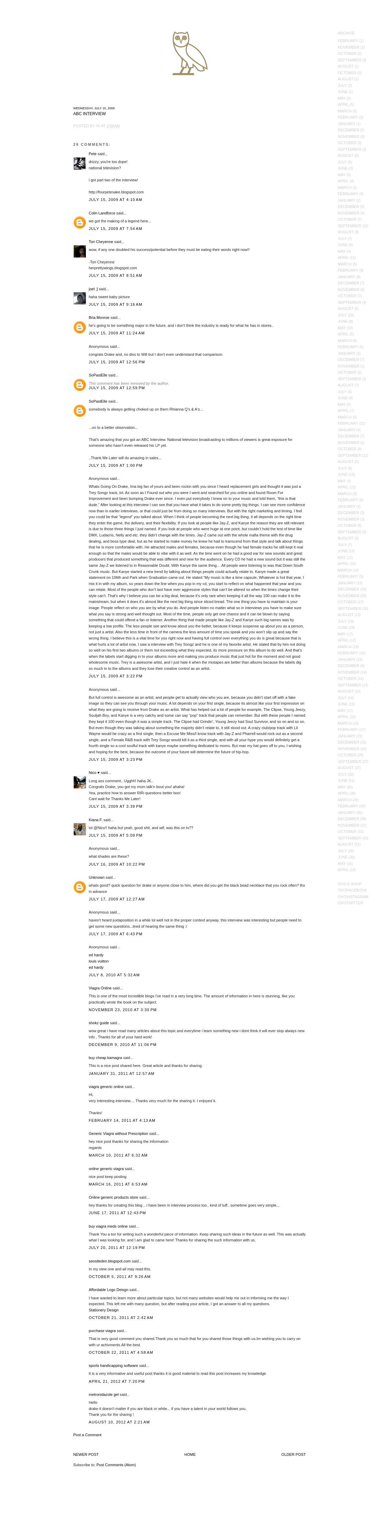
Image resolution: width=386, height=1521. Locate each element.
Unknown (97, 877)
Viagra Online (100, 988)
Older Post (294, 1454)
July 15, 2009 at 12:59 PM (117, 388)
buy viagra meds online (108, 1226)
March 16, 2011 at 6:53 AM (118, 1184)
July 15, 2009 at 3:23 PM (116, 759)
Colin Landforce (102, 213)
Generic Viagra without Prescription (118, 1133)
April (343, 104)
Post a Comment (87, 1435)
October (347, 53)
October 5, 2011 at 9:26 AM (120, 1277)
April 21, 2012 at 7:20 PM (117, 1381)
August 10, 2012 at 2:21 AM (119, 1422)
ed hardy (96, 955)
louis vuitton (99, 961)
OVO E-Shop (350, 884)
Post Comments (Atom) (116, 1465)
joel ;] (93, 289)
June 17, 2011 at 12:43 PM (117, 1213)
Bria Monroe (99, 317)
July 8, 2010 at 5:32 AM (114, 975)
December (348, 130)
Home (190, 1454)
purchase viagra (102, 1331)
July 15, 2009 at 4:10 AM (116, 200)
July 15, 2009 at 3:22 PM (116, 676)
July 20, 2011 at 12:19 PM (117, 1248)
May (342, 98)
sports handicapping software (113, 1365)
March (345, 111)
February (348, 41)
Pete (93, 154)
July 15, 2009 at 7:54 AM (116, 228)
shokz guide (99, 1023)
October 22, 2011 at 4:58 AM (121, 1352)
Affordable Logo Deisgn (109, 1290)
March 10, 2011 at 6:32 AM (118, 1155)
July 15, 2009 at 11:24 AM (117, 333)
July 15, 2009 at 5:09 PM (116, 835)
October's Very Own (30, 45)
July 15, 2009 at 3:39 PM (116, 806)
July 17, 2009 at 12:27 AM (117, 899)
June (343, 92)
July (342, 85)
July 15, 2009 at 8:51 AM (116, 275)
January (346, 124)
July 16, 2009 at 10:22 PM (117, 864)
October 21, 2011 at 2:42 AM (121, 1318)
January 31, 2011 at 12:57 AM (122, 1073)
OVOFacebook (352, 890)
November (348, 47)
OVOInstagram (353, 897)
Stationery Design (104, 1310)
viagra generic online (106, 1087)
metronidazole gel (104, 1394)
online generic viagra (106, 1169)
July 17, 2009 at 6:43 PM (116, 934)
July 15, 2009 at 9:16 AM (116, 304)
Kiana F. (96, 820)
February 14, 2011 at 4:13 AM (122, 1120)
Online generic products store (114, 1197)
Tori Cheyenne (101, 242)
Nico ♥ (94, 772)
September (349, 60)
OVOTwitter (350, 903)
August (346, 66)
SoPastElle (98, 375)
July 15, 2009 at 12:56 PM (117, 362)
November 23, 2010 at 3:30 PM (123, 1010)
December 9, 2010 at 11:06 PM (123, 1044)
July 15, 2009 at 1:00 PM (116, 465)
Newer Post (86, 1454)
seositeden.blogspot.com (110, 1261)
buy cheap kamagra (105, 1058)
